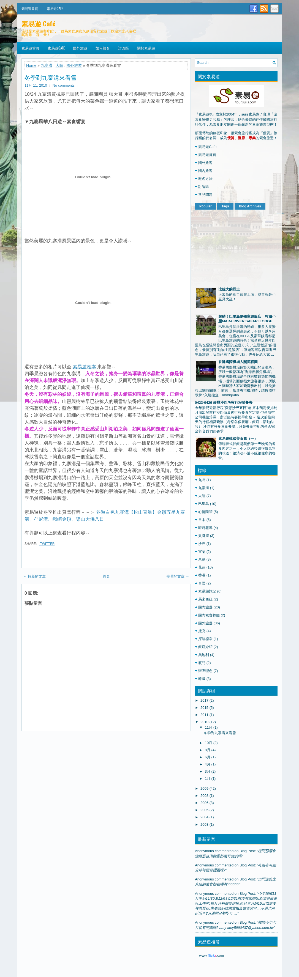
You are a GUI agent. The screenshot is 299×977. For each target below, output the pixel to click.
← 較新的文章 (34, 576)
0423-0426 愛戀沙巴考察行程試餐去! (224, 402)
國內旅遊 (205, 171)
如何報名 (103, 48)
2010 (204, 722)
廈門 (201, 663)
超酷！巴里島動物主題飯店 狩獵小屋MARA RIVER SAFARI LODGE (247, 318)
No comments (64, 85)
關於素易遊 (146, 48)
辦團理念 (205, 671)
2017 (204, 700)
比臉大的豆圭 (229, 289)
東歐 (201, 559)
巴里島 (203, 504)
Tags (225, 206)
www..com (211, 955)
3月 (207, 771)
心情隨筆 (205, 512)
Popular (205, 206)
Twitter (47, 544)
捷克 (201, 631)
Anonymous (204, 851)
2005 (204, 810)
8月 (207, 750)
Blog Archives (250, 206)
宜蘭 (201, 552)
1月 (207, 778)
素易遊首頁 (29, 8)
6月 (207, 757)
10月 (208, 743)
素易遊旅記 (207, 591)
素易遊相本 (84, 366)
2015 (204, 708)
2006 (204, 803)
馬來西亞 (205, 599)
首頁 (106, 576)
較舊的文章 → (178, 576)
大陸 (59, 65)
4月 (207, 764)
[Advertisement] (236, 247)
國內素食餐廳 (209, 615)
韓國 (201, 679)
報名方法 (205, 179)
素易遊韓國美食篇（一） (238, 439)
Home (31, 65)
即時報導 (205, 528)
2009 (204, 788)
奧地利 (203, 655)
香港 (201, 575)
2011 (204, 715)
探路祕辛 (205, 639)
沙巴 (201, 544)
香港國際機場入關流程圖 (238, 362)
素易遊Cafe (55, 8)
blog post (247, 851)
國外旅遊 (80, 48)
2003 (204, 824)
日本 (201, 520)
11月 (208, 727)
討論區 (123, 48)
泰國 (201, 583)
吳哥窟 (203, 536)
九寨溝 (46, 65)
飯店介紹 (205, 647)
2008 (204, 796)
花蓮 (201, 567)
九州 (201, 480)
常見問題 (205, 195)
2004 (204, 817)
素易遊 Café (38, 23)
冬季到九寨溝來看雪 (51, 77)
